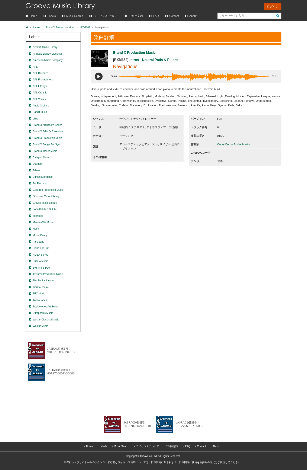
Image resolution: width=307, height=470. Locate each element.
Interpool (38, 215)
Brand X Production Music (60, 27)
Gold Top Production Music (48, 189)
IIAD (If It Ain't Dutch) (44, 209)
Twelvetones (40, 300)
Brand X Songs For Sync (47, 144)
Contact (174, 15)
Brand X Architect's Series (47, 125)
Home (33, 15)
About (193, 15)
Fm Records (39, 183)
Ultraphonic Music (43, 312)
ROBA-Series (40, 254)
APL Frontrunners (43, 79)
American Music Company (47, 60)
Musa (36, 228)
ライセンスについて (106, 15)
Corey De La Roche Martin (233, 144)
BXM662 (85, 27)
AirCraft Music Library (45, 47)
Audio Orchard (41, 105)
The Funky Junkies (43, 280)
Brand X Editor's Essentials (48, 131)
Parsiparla (38, 241)
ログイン (273, 6)
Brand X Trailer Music (45, 151)
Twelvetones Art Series (46, 306)
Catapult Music (41, 157)
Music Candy (40, 235)
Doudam (37, 163)
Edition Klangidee (42, 176)
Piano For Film (41, 248)
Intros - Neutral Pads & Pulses (153, 60)
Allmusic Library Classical (47, 53)
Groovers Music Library (46, 196)
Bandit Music (40, 112)
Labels (52, 15)
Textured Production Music (48, 274)
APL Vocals (39, 99)
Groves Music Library (45, 202)
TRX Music (39, 293)
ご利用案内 (136, 15)
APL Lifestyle (40, 86)
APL (35, 66)
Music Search (74, 15)
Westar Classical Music (46, 319)
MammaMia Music (43, 222)
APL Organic (40, 92)
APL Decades (40, 73)
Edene (36, 170)
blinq (35, 118)
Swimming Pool (41, 267)
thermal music (41, 287)
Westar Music (40, 325)
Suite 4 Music (40, 261)
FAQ (156, 15)
